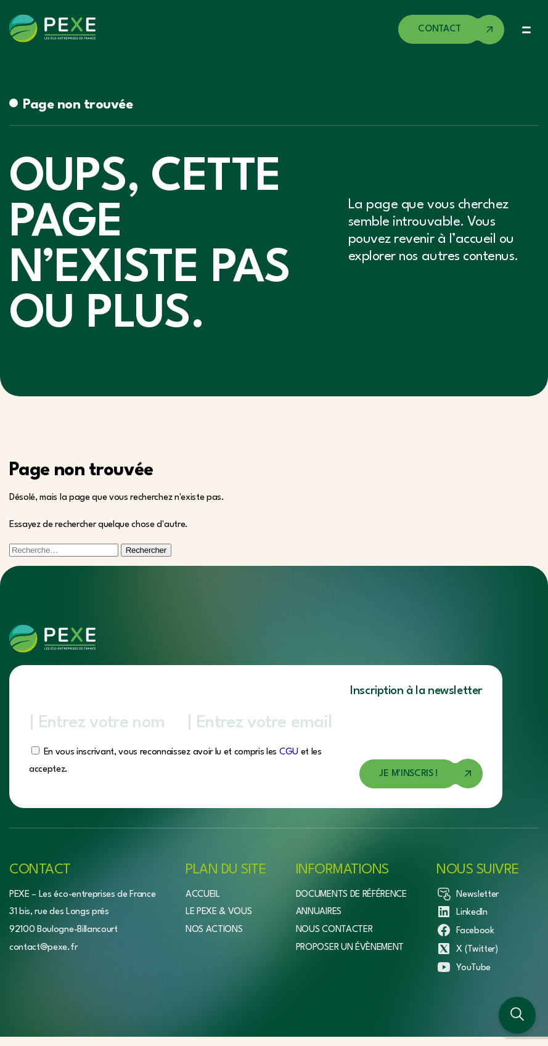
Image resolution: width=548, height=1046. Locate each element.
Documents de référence (351, 894)
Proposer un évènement (350, 947)
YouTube (463, 967)
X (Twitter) (466, 948)
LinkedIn (461, 911)
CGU (288, 752)
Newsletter (467, 893)
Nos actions (214, 929)
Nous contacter (334, 929)
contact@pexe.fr (43, 947)
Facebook (465, 930)
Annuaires (318, 912)
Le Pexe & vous (219, 912)
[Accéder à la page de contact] (451, 30)
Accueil (203, 894)
